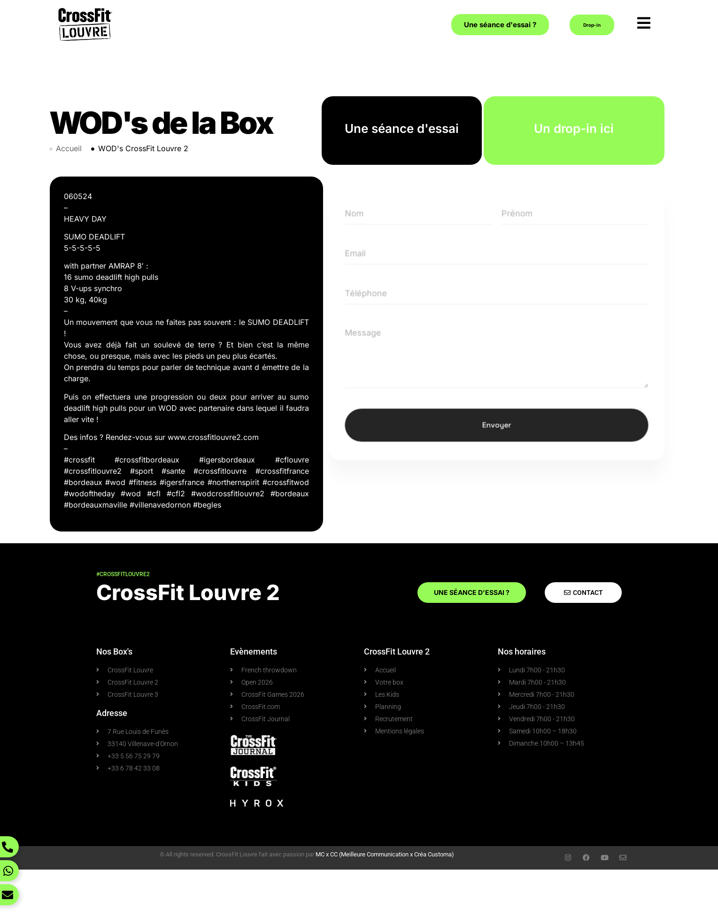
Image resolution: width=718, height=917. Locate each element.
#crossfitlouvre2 (123, 574)
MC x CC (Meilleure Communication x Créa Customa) (385, 854)
